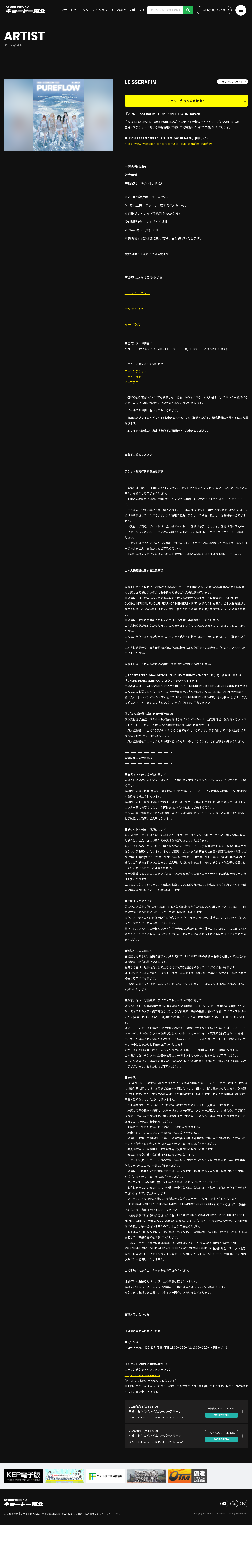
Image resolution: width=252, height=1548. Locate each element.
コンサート (65, 9)
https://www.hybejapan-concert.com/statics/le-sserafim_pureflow (168, 144)
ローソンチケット (137, 293)
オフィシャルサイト (232, 81)
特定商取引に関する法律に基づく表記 (62, 1513)
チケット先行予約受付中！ (186, 100)
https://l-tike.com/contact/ (142, 1375)
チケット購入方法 (30, 1513)
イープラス (132, 324)
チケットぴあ (134, 308)
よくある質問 (11, 1513)
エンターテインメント (95, 9)
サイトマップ (113, 1513)
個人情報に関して (94, 1513)
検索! (188, 10)
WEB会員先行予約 (214, 10)
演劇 (120, 9)
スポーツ (135, 9)
